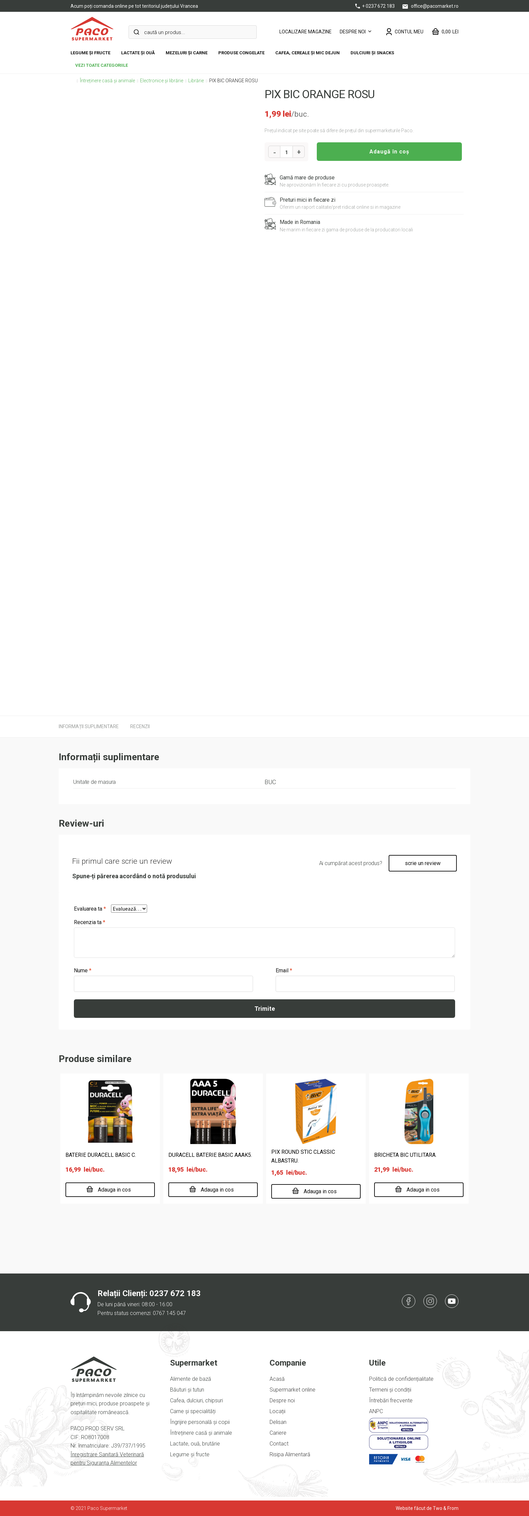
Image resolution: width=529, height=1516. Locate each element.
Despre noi (353, 31)
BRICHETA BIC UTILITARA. (405, 1155)
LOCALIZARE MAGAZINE (305, 31)
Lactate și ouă (138, 52)
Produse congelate (241, 52)
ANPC (376, 1411)
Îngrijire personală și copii (200, 1422)
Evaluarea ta (90, 909)
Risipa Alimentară (290, 1454)
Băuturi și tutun (187, 1389)
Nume (82, 970)
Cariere (278, 1433)
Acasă (277, 1379)
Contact (279, 1443)
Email (284, 970)
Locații (277, 1411)
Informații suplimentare (89, 726)
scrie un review (423, 863)
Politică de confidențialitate (401, 1379)
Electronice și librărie (161, 80)
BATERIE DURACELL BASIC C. (100, 1155)
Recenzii (140, 726)
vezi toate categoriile (101, 65)
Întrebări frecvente (391, 1400)
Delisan (278, 1422)
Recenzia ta (89, 922)
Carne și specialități (193, 1411)
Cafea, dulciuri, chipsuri (196, 1400)
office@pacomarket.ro (430, 6)
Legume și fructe (90, 52)
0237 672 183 (175, 1293)
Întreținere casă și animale (107, 80)
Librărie (196, 80)
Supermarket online (292, 1389)
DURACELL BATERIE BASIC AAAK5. (210, 1155)
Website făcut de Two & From (427, 1508)
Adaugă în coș (389, 151)
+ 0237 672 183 (375, 6)
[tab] (89, 726)
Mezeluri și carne (186, 52)
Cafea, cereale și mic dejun (307, 52)
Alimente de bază (190, 1379)
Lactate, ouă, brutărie (195, 1443)
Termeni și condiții (390, 1389)
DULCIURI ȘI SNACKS (372, 52)
